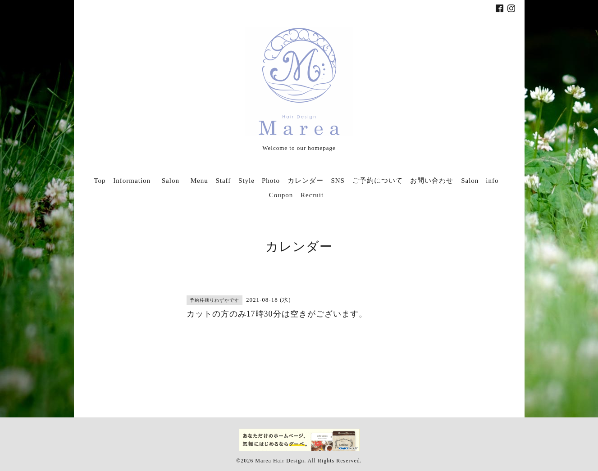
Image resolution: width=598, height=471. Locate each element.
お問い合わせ (431, 180)
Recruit (312, 195)
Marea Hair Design (279, 460)
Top (99, 180)
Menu (199, 180)
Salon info (479, 180)
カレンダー (306, 180)
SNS (338, 180)
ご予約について (377, 180)
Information (132, 180)
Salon (174, 180)
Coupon (281, 195)
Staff (223, 180)
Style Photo (259, 180)
